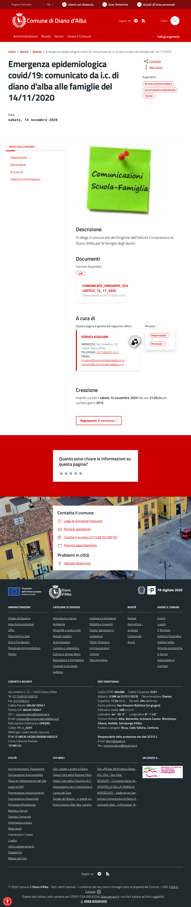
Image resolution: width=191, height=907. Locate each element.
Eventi (161, 618)
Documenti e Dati (19, 636)
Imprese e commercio (103, 618)
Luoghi (161, 624)
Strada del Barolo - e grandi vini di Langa (78, 798)
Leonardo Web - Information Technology (122, 804)
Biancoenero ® (110, 896)
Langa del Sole (62, 792)
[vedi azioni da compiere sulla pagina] (153, 67)
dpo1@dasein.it (115, 741)
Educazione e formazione (68, 660)
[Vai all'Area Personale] (156, 4)
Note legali (15, 828)
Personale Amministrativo (24, 648)
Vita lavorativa (98, 660)
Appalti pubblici (62, 636)
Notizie (37, 51)
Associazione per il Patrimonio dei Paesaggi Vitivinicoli (86, 787)
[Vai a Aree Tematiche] (115, 4)
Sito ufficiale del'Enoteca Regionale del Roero (125, 769)
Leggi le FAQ (16, 787)
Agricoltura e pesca (64, 618)
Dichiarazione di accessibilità (25, 775)
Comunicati (134, 636)
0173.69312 (21, 701)
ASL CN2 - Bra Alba (109, 775)
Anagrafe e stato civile (67, 630)
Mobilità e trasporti (101, 624)
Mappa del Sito (17, 858)
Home (12, 51)
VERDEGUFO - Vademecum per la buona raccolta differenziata (135, 792)
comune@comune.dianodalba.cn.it (102, 364)
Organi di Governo (19, 618)
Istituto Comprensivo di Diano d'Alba (119, 798)
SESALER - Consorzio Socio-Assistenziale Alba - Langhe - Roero (137, 781)
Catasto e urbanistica (66, 648)
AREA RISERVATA (93, 901)
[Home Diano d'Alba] (51, 20)
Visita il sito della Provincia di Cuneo (75, 781)
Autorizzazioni (61, 642)
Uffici (11, 630)
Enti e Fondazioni (18, 642)
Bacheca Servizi (18, 810)
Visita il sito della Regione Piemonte (75, 775)
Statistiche (15, 852)
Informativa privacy (20, 822)
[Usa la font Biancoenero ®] (78, 4)
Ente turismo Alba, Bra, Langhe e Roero (77, 804)
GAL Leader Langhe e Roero (70, 769)
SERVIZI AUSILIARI (94, 336)
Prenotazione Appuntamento (26, 792)
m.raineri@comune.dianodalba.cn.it (103, 360)
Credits (12, 840)
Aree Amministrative (21, 624)
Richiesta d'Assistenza (22, 804)
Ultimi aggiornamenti (21, 846)
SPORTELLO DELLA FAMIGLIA (116, 787)
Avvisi (131, 642)
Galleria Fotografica (169, 636)
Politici (12, 654)
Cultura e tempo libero (66, 654)
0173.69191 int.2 (108, 352)
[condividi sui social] (152, 61)
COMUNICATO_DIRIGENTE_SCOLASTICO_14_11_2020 (105, 288)
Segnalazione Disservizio (23, 798)
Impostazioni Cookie (20, 834)
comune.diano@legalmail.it (33, 714)
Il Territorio (163, 630)
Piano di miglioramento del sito (27, 781)
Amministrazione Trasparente (26, 769)
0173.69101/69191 (25, 696)
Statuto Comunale (19, 816)
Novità (24, 51)
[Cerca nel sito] (174, 20)
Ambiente (59, 624)
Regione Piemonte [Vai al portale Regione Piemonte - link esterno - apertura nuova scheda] (21, 4)
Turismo (94, 654)
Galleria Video (165, 642)
